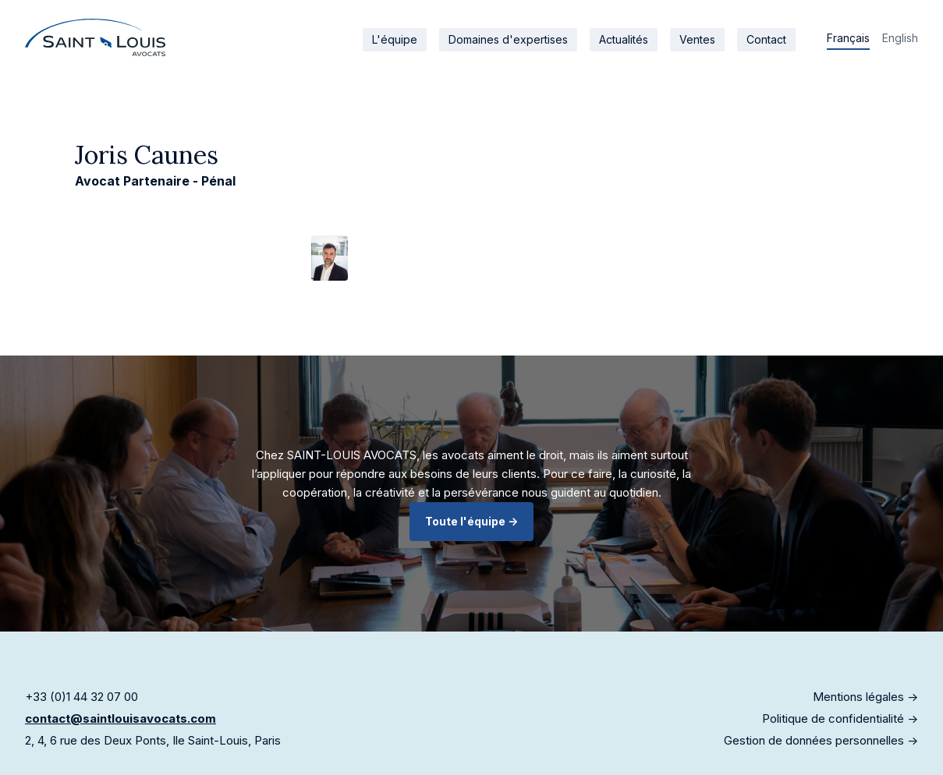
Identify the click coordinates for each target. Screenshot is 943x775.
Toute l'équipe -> (471, 521)
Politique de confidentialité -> (840, 718)
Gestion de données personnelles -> (821, 740)
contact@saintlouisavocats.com (120, 718)
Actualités (623, 39)
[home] (95, 37)
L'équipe (394, 39)
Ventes (697, 39)
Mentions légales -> (865, 696)
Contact (766, 39)
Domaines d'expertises (508, 39)
